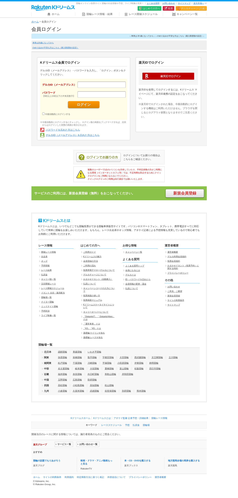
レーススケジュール (111, 425)
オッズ (44, 261)
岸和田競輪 (127, 374)
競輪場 (146, 425)
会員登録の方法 (90, 261)
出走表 (44, 256)
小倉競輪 (62, 391)
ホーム (35, 21)
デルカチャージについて (94, 274)
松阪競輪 (139, 368)
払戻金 (44, 274)
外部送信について (116, 477)
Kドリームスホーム (80, 418)
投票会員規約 (173, 261)
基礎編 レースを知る (93, 337)
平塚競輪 (107, 363)
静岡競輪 (153, 363)
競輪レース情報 (159, 418)
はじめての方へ (151, 8)
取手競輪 (92, 357)
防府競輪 (92, 379)
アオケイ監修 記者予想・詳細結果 (131, 418)
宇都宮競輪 (108, 357)
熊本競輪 (141, 391)
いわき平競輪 (94, 352)
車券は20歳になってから (43, 43)
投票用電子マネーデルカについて (99, 270)
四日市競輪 (155, 368)
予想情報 (45, 265)
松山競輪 (109, 385)
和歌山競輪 (110, 374)
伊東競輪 (139, 363)
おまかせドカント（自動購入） (98, 279)
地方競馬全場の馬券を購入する (184, 460)
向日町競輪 (93, 374)
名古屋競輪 (63, 368)
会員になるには (132, 270)
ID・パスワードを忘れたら (138, 279)
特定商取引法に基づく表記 (90, 477)
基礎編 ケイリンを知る (94, 333)
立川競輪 (173, 357)
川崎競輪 (92, 363)
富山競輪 (124, 368)
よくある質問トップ (134, 266)
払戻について (89, 284)
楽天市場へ (198, 3)
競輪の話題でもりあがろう (46, 460)
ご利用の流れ (89, 265)
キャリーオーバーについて (95, 312)
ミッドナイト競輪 (49, 306)
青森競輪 (77, 352)
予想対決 (45, 311)
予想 (127, 425)
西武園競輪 (140, 357)
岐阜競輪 (79, 368)
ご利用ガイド (89, 252)
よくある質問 (153, 3)
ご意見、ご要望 (174, 291)
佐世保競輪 (110, 391)
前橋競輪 (77, 357)
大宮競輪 (124, 357)
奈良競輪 (77, 374)
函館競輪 (62, 352)
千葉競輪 (77, 363)
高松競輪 (62, 385)
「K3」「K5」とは (92, 328)
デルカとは (130, 275)
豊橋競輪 (109, 368)
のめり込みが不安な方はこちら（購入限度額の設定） (55, 48)
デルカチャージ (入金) (193, 8)
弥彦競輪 (62, 357)
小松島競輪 (78, 385)
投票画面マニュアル (92, 300)
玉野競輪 (62, 379)
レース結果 (46, 270)
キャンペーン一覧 (133, 252)
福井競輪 (62, 374)
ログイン (84, 105)
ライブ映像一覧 (48, 315)
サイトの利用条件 (175, 300)
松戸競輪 (62, 363)
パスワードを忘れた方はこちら (63, 129)
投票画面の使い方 (91, 295)
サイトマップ (184, 3)
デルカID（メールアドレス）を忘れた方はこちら (73, 135)
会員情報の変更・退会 (135, 284)
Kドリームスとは (102, 418)
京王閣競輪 (157, 357)
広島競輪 (77, 379)
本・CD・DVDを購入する (137, 460)
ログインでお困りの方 (98, 157)
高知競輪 (94, 385)
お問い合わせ (168, 3)
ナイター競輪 (47, 302)
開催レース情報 (48, 252)
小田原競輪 (123, 363)
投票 (170, 8)
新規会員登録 (184, 193)
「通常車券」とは (91, 324)
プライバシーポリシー (177, 273)
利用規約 (69, 477)
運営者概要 (172, 252)
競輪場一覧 (46, 297)
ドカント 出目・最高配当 (53, 293)
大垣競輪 (94, 368)
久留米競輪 (78, 391)
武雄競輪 (94, 391)
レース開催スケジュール (52, 288)
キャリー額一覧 (48, 279)
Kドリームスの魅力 (92, 256)
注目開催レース (48, 284)
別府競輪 (126, 391)
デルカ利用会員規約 (176, 256)
